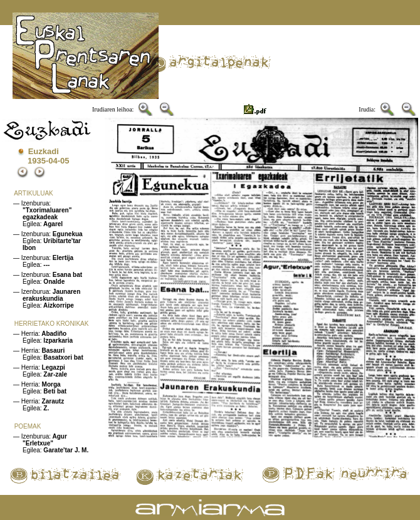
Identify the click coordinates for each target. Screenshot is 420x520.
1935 (37, 160)
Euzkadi (43, 151)
